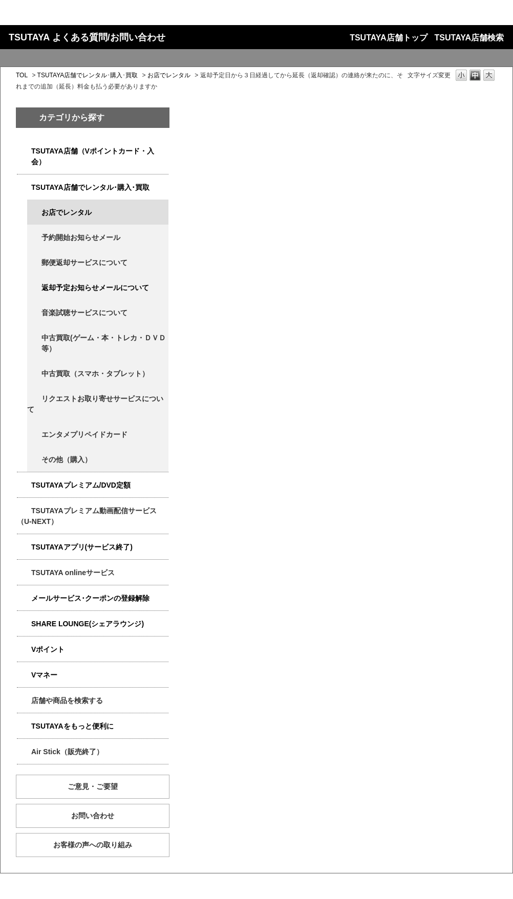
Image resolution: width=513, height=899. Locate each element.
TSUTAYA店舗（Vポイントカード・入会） (92, 156)
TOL (22, 75)
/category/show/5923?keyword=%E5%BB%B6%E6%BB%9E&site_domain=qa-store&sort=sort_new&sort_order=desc (24, 511)
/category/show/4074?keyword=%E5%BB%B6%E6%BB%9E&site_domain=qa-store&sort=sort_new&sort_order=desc (24, 649)
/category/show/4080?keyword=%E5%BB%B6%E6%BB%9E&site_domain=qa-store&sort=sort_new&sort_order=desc (24, 598)
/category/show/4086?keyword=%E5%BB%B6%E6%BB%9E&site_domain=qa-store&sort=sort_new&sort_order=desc (24, 700)
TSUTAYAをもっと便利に (72, 726)
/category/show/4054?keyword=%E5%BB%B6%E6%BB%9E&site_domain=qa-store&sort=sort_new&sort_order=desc (24, 187)
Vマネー (44, 675)
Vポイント (48, 649)
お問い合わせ (92, 816)
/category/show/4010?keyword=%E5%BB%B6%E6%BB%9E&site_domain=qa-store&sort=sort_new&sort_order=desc (24, 572)
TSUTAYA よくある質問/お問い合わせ (87, 37)
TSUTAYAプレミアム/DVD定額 (81, 485)
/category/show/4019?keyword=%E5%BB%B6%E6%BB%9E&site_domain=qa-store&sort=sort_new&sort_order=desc (24, 547)
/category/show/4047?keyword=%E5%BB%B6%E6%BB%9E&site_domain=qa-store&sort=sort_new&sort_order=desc (24, 151)
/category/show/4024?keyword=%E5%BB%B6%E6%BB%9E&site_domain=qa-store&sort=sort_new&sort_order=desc (24, 726)
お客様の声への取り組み (92, 845)
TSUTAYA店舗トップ (388, 37)
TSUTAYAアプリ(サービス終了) (82, 547)
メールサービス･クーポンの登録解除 (90, 598)
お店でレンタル (168, 75)
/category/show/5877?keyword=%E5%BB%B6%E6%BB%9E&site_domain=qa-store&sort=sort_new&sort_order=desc (24, 624)
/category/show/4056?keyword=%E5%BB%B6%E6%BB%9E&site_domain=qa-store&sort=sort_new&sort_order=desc (34, 434)
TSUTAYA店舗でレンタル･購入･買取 (87, 75)
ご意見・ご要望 (93, 786)
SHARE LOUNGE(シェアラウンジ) (87, 624)
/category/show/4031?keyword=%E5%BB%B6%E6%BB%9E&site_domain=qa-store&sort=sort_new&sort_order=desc (24, 485)
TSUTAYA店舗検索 (469, 37)
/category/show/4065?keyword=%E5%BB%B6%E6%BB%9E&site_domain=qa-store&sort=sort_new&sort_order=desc (34, 398)
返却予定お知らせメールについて (95, 287)
